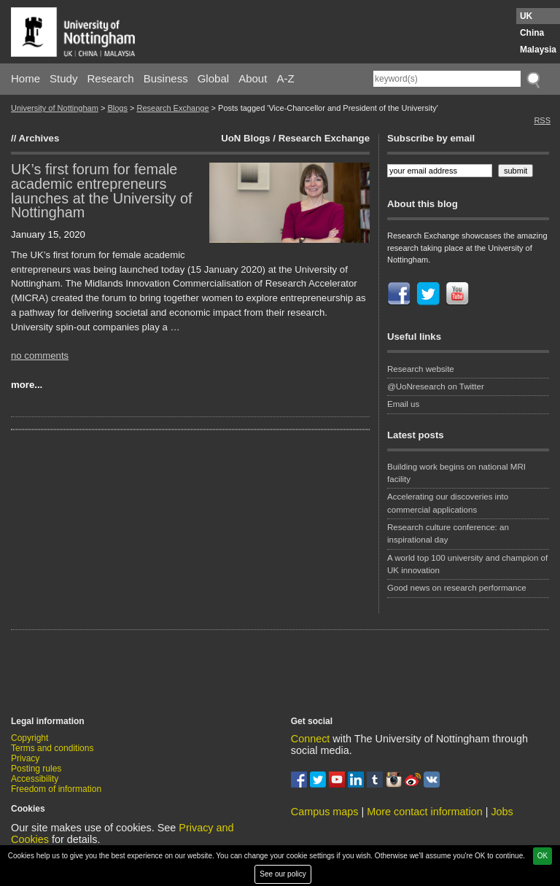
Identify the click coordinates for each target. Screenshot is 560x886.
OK (542, 856)
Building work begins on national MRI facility (456, 472)
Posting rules (36, 768)
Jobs (502, 811)
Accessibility (34, 779)
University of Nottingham (54, 108)
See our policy (283, 874)
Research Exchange (172, 108)
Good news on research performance (458, 587)
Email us (403, 404)
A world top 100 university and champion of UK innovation (467, 564)
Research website (420, 369)
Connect (310, 739)
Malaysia (538, 49)
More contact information (424, 811)
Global (213, 78)
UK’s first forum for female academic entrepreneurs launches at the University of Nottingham (101, 190)
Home (25, 78)
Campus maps (325, 811)
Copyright (29, 738)
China (532, 33)
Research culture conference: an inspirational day (448, 533)
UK (526, 16)
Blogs (117, 108)
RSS (542, 120)
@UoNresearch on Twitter (435, 386)
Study (63, 78)
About (252, 78)
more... (26, 384)
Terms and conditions (52, 748)
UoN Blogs (245, 138)
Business (166, 78)
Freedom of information (56, 789)
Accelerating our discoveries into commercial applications (447, 502)
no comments (40, 355)
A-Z (285, 78)
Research (111, 78)
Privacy (25, 758)
